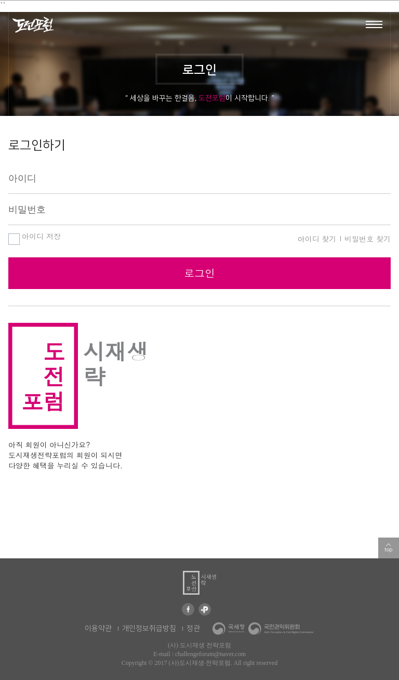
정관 (193, 628)
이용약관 (98, 628)
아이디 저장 (34, 237)
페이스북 (188, 609)
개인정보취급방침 (149, 628)
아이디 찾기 (317, 238)
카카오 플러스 (204, 609)
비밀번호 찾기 (367, 238)
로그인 (199, 272)
